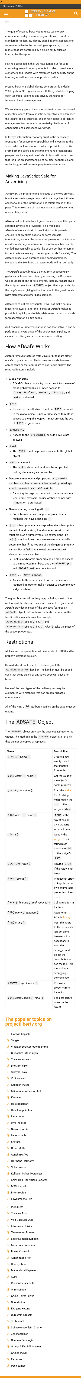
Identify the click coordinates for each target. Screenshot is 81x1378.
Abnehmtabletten (21, 1251)
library (66, 910)
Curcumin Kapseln (21, 1308)
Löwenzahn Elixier (21, 1219)
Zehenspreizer (19, 1327)
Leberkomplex (19, 1128)
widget (68, 784)
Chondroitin (18, 1295)
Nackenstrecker (20, 1122)
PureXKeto (17, 1200)
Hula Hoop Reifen (21, 1103)
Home (6, 21)
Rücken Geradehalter (23, 1276)
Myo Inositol (18, 1116)
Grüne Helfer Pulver (22, 1289)
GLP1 (14, 1269)
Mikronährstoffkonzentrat (26, 1084)
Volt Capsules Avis (22, 1213)
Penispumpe (18, 1358)
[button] (6, 13)
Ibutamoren (17, 1109)
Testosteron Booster (23, 1225)
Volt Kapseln (18, 1071)
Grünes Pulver (19, 1346)
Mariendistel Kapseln (23, 1263)
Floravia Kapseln (20, 1027)
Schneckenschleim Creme (26, 1320)
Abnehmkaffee (19, 1147)
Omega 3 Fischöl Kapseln (26, 1339)
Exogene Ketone (20, 1301)
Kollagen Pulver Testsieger (26, 1166)
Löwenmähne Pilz (21, 1192)
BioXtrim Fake (19, 1058)
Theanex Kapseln (21, 1052)
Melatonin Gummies (23, 1238)
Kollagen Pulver (20, 1078)
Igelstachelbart (19, 1097)
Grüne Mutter (18, 1141)
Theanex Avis (19, 1206)
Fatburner (16, 1352)
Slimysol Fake (19, 1065)
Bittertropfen (18, 1185)
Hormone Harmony (22, 1154)
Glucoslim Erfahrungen (24, 1046)
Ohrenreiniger (19, 1282)
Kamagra (16, 1090)
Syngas (15, 1033)
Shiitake (16, 1135)
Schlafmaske (18, 1160)
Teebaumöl (17, 1314)
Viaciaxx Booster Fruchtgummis (29, 1039)
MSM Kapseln (19, 1179)
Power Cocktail (20, 1244)
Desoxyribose (19, 1257)
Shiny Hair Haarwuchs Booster (29, 1173)
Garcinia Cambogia (22, 1333)
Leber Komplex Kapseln (24, 1232)
